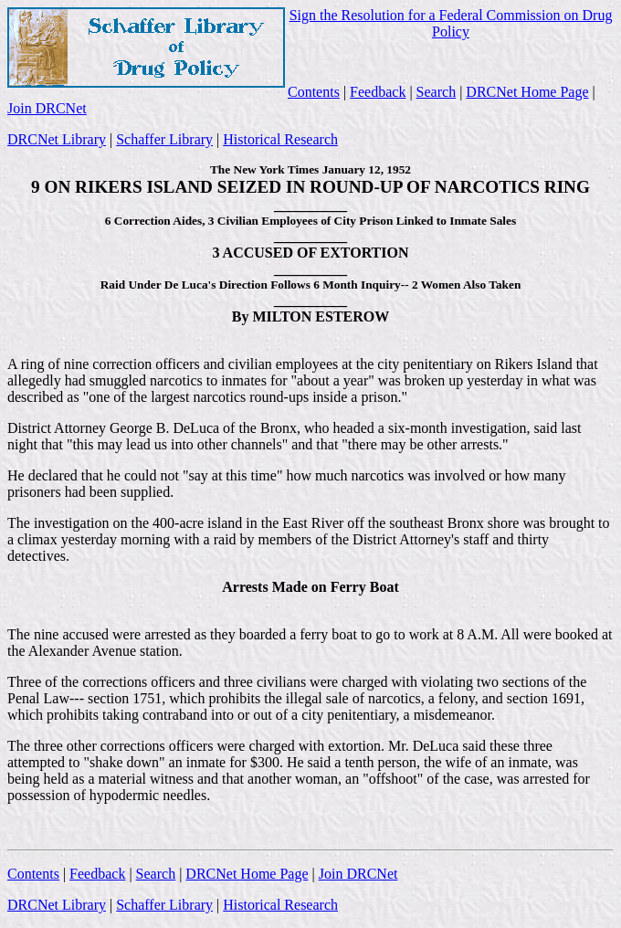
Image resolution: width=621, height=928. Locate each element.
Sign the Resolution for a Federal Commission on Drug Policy (451, 23)
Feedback (377, 92)
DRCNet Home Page (527, 92)
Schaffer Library (164, 139)
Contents (314, 92)
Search (436, 92)
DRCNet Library (56, 139)
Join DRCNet (47, 108)
